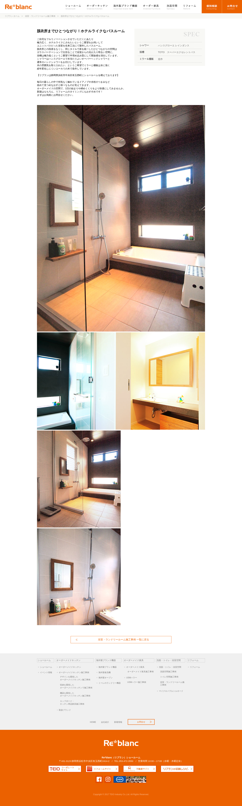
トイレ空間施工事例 (169, 677)
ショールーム (75, 6)
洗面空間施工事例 (168, 671)
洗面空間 (172, 6)
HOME (93, 722)
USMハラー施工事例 (136, 682)
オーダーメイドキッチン (70, 667)
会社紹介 (105, 722)
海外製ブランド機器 (125, 6)
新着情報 (118, 722)
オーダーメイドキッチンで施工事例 (77, 686)
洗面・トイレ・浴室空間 (170, 667)
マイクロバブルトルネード (171, 691)
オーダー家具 (152, 6)
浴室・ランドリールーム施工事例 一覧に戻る (123, 639)
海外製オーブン (105, 677)
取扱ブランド (65, 710)
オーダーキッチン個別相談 (212, 6)
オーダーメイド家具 (135, 667)
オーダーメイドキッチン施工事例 (74, 672)
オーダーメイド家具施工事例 (140, 671)
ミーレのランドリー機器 (109, 683)
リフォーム (191, 6)
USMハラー (131, 677)
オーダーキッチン (97, 6)
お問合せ (232, 6)
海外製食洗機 (104, 672)
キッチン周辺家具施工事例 (77, 702)
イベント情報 (46, 672)
